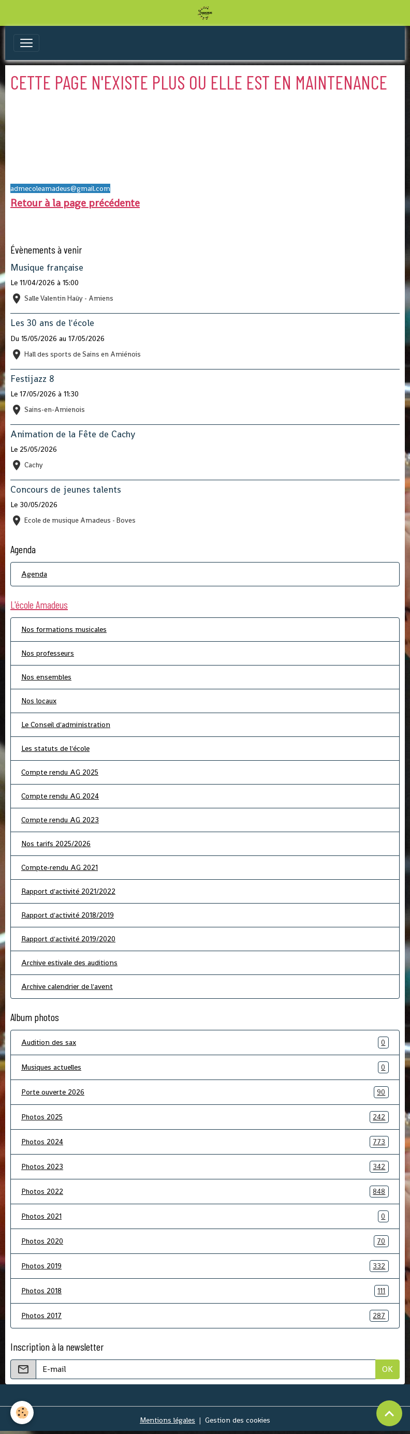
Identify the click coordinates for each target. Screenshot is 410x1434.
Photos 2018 (205, 1291)
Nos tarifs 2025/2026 (56, 843)
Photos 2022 (205, 1192)
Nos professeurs (47, 653)
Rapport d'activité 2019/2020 (68, 938)
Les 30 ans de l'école (52, 323)
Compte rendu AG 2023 (60, 819)
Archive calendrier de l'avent (67, 986)
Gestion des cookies (237, 1420)
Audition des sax (205, 1042)
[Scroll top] (389, 1413)
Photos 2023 (205, 1167)
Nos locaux (38, 700)
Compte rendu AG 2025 (59, 772)
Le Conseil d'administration (65, 724)
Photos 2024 (205, 1142)
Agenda (34, 574)
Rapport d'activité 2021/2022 (68, 891)
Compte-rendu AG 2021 (59, 867)
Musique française (46, 267)
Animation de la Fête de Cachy (72, 434)
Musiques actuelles (205, 1067)
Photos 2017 (205, 1316)
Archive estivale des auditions (69, 962)
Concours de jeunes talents (65, 489)
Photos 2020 (205, 1241)
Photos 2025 (205, 1117)
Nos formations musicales (64, 629)
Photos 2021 (205, 1216)
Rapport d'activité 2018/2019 (67, 915)
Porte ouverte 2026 (205, 1092)
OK (387, 1369)
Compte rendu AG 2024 (60, 796)
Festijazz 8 (32, 379)
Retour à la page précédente (75, 203)
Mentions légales (167, 1420)
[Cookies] (22, 1412)
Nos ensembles (46, 677)
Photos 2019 (205, 1266)
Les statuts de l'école (55, 748)
